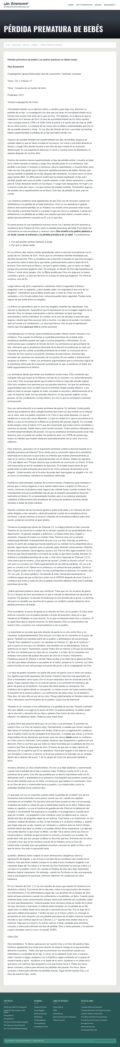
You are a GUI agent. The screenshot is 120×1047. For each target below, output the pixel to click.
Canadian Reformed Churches (91, 1007)
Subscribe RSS (38, 1041)
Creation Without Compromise (92, 1014)
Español (35, 45)
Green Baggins (39, 1010)
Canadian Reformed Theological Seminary (96, 1010)
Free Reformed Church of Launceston (94, 1017)
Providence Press (87, 1024)
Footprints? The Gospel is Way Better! (14, 1011)
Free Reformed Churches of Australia (94, 1020)
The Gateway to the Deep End (14, 1025)
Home (70, 5)
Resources (109, 5)
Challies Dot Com (40, 1007)
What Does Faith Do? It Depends (15, 1007)
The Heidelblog (39, 1024)
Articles (26, 45)
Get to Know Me (84, 5)
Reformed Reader (40, 1014)
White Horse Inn (59, 1020)
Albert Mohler (58, 1007)
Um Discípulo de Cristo (89, 1030)
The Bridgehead (39, 1020)
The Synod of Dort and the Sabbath (16, 1022)
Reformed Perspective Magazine (64, 1017)
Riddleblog (38, 1017)
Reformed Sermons (88, 1027)
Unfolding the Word (41, 1027)
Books (98, 5)
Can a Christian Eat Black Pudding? (15, 1029)
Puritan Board (58, 1014)
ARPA (55, 1010)
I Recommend (8, 1016)
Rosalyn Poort (108, 1041)
